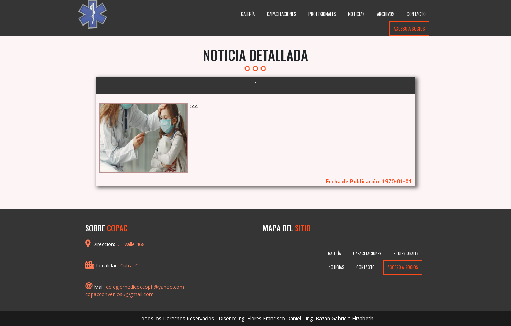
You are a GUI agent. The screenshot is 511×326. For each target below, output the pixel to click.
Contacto (416, 14)
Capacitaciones (281, 14)
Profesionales (322, 14)
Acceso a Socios (409, 28)
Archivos (386, 14)
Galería (248, 14)
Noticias (356, 14)
